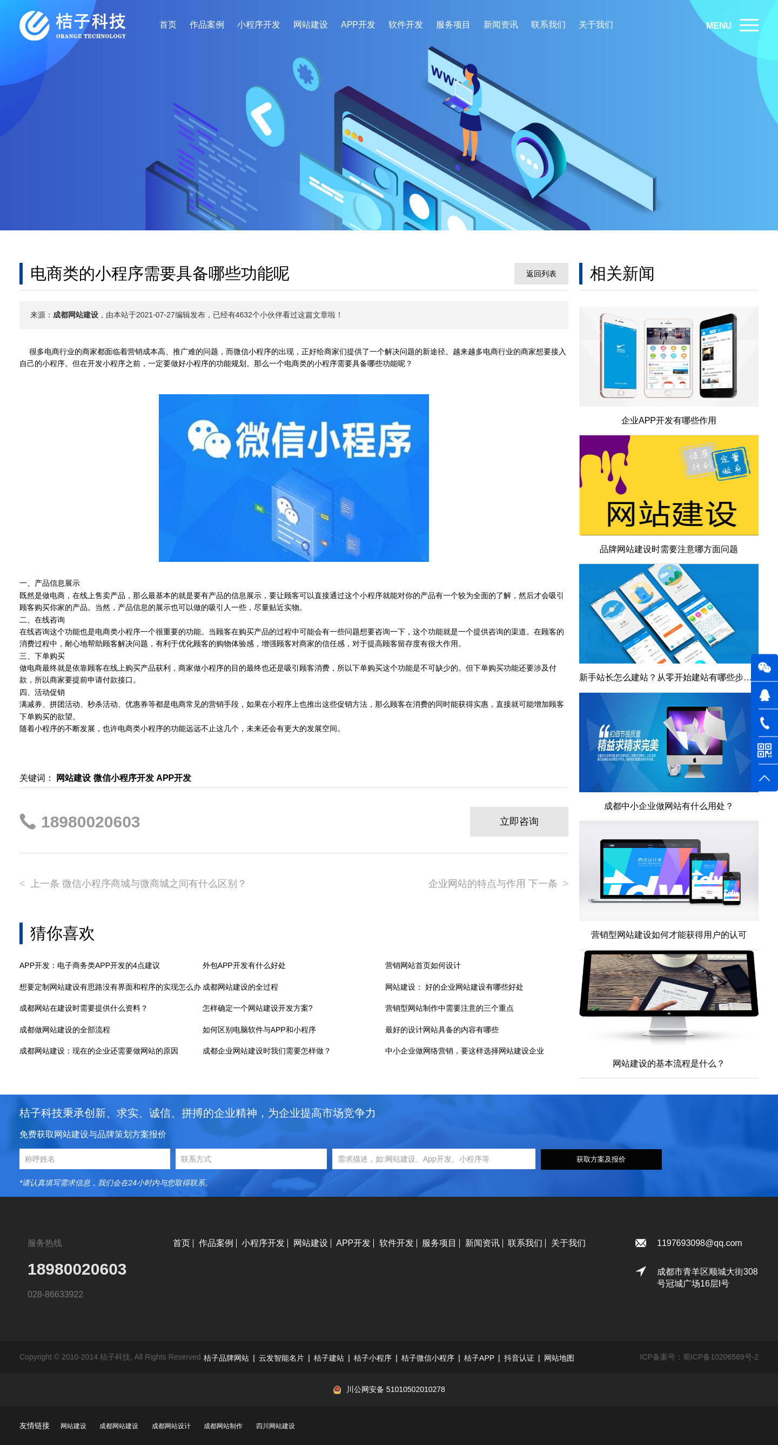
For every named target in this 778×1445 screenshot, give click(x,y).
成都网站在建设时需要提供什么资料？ (83, 1008)
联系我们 (548, 24)
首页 (168, 24)
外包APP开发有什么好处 (244, 965)
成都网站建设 (118, 1426)
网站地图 (559, 1358)
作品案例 (207, 24)
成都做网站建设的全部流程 (64, 1029)
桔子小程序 (373, 1358)
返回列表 (541, 273)
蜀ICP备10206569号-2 (721, 1357)
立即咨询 (519, 821)
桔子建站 (329, 1358)
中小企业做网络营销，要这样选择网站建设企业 (464, 1050)
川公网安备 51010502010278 (395, 1389)
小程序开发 (258, 24)
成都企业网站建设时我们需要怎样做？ (267, 1050)
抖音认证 (519, 1358)
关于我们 (596, 24)
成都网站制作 (223, 1426)
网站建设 (310, 24)
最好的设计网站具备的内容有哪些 (442, 1029)
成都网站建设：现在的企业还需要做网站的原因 (98, 1050)
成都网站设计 (171, 1426)
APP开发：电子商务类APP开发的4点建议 (89, 965)
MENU (719, 25)
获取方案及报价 (601, 1159)
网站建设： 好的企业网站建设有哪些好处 (454, 987)
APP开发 (358, 24)
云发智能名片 (281, 1358)
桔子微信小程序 (427, 1358)
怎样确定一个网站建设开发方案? (258, 1008)
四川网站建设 (275, 1426)
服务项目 (453, 24)
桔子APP (479, 1358)
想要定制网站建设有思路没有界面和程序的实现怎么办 (110, 987)
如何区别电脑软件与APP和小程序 (259, 1029)
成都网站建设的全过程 (240, 987)
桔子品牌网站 (226, 1358)
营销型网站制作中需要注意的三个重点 (449, 1008)
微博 (424, 1282)
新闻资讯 (501, 24)
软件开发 (405, 24)
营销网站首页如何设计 (423, 965)
